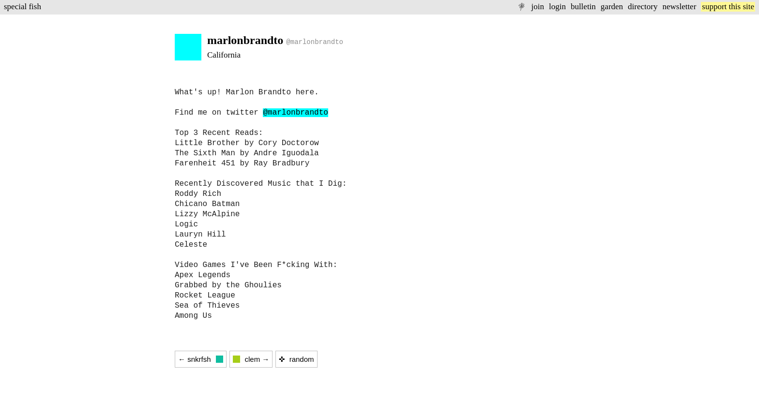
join (537, 6)
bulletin (583, 6)
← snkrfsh (200, 359)
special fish (22, 6)
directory (642, 6)
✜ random (296, 359)
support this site (728, 6)
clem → (251, 359)
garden (612, 6)
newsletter (679, 6)
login (557, 6)
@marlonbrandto (295, 112)
